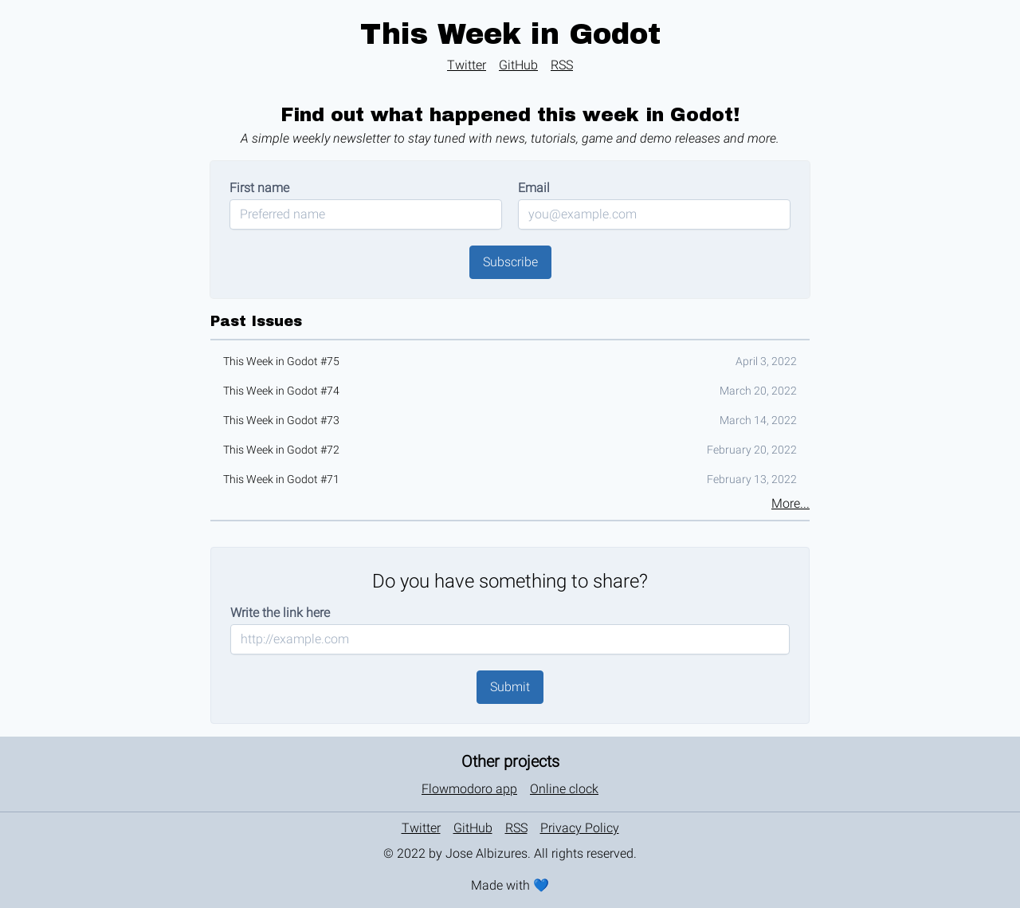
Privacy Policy (579, 827)
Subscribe (510, 261)
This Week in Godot (510, 34)
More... (790, 503)
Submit (510, 686)
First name (259, 187)
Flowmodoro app (469, 788)
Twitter (466, 65)
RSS (562, 65)
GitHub (518, 65)
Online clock (564, 788)
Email (534, 187)
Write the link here (280, 612)
